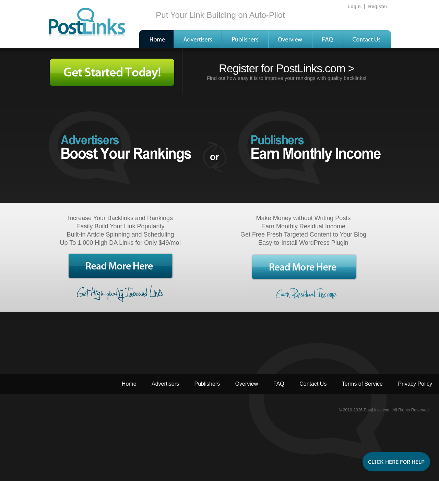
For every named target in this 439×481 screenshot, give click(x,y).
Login (353, 6)
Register (377, 6)
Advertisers (165, 384)
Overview (246, 384)
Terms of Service (362, 384)
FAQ (278, 384)
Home (129, 384)
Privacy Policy (415, 384)
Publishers (207, 384)
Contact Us (313, 384)
